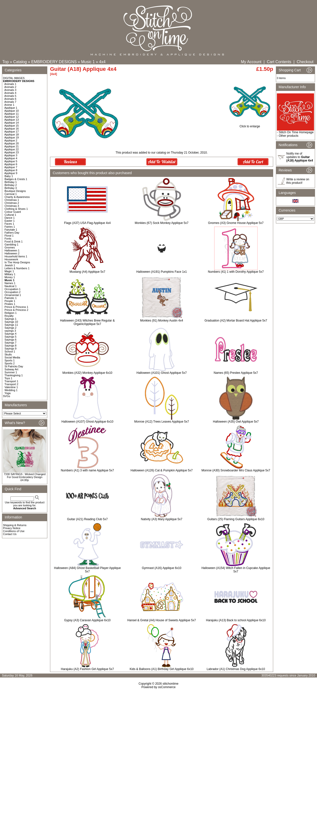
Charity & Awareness (17, 196)
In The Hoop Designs (17, 262)
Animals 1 (10, 83)
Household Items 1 (15, 256)
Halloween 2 (12, 253)
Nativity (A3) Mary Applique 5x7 (161, 519)
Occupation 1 (12, 289)
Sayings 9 (10, 348)
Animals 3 (10, 89)
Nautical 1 (10, 286)
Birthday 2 (10, 185)
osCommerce (167, 687)
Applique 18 (11, 134)
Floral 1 (9, 235)
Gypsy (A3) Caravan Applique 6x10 (87, 620)
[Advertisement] (158, 731)
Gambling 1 (11, 244)
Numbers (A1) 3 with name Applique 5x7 (87, 470)
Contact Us (9, 534)
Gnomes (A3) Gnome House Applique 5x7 (236, 223)
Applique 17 (11, 131)
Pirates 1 (9, 303)
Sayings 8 (10, 345)
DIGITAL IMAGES (14, 78)
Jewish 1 (9, 265)
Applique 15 (11, 125)
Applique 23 (11, 152)
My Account (251, 62)
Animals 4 (10, 92)
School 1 (9, 351)
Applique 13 (11, 119)
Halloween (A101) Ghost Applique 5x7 (161, 373)
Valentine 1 (11, 387)
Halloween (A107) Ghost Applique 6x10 (87, 421)
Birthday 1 (10, 182)
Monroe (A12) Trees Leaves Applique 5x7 (161, 421)
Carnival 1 (10, 193)
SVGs (6, 396)
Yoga (7, 393)
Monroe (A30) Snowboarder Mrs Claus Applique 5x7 (235, 470)
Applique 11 (11, 113)
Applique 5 (10, 161)
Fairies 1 (9, 226)
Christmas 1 (11, 199)
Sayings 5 (10, 336)
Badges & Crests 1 (15, 179)
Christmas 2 (11, 202)
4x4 (102, 62)
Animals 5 (10, 95)
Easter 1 (9, 220)
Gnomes (9, 247)
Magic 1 (9, 271)
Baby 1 (8, 176)
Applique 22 (11, 149)
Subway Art (11, 369)
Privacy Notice (11, 528)
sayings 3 (10, 330)
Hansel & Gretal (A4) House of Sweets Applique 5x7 (161, 620)
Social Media (12, 357)
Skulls (8, 354)
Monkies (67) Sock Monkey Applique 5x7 (161, 223)
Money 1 (9, 277)
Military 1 (9, 274)
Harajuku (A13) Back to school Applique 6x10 (236, 620)
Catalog (20, 62)
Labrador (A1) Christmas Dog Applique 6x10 (236, 669)
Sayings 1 (10, 318)
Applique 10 (11, 110)
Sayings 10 (11, 321)
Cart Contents (279, 62)
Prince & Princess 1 (16, 306)
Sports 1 (9, 360)
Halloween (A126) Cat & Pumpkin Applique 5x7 (162, 470)
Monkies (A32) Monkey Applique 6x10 (87, 373)
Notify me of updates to (299, 157)
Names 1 (9, 283)
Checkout (305, 62)
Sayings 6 (10, 339)
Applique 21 (11, 146)
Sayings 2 (10, 327)
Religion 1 (10, 312)
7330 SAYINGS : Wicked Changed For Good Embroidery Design (25, 476)
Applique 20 (11, 143)
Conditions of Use (14, 531)
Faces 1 (9, 223)
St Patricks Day (13, 366)
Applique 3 (10, 155)
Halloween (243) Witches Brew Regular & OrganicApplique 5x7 (87, 322)
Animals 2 (10, 86)
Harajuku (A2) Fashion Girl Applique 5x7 (87, 669)
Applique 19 (11, 137)
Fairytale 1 (10, 229)
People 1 (9, 300)
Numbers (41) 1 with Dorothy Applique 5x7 (236, 271)
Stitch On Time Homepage (296, 132)
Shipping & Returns (14, 525)
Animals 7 (10, 101)
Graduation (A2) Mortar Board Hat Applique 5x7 (236, 320)
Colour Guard (12, 211)
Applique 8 (10, 170)
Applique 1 (10, 107)
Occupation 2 (12, 292)
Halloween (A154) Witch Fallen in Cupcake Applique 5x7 (235, 569)
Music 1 (88, 62)
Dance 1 (9, 217)
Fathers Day (11, 232)
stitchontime (170, 683)
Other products (288, 135)
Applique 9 (10, 173)
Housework (11, 259)
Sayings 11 (11, 324)
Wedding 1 (10, 390)
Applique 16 (11, 128)
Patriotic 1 (10, 298)
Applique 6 (10, 164)
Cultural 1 (10, 214)
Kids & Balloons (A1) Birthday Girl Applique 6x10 (161, 669)
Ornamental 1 (12, 295)
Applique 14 (11, 122)
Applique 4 (10, 158)
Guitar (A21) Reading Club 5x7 (87, 519)
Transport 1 (11, 381)
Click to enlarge (249, 125)
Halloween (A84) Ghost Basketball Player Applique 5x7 (87, 569)
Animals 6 (10, 98)
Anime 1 (9, 104)
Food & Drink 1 (13, 241)
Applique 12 (11, 116)
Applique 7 (10, 167)
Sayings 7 (10, 342)
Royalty (9, 315)
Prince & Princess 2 (16, 309)
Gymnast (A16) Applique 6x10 (161, 568)
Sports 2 (9, 363)
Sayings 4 (10, 333)
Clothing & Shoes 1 (16, 208)
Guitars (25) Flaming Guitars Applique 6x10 (235, 519)
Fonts (7, 238)
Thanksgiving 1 (13, 375)
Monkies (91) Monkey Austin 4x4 (161, 320)
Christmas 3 (11, 205)
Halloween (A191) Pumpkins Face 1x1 (161, 271)
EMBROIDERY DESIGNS (54, 62)
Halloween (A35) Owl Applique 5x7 (236, 421)
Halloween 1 (12, 250)
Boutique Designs (15, 190)
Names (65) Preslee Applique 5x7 (236, 373)
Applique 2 (10, 140)
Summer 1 (10, 372)
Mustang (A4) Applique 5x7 (87, 271)
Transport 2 (11, 384)
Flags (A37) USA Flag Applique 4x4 (87, 223)
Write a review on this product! (297, 181)
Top (5, 62)
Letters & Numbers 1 (16, 268)
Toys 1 (8, 378)
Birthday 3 (10, 188)
